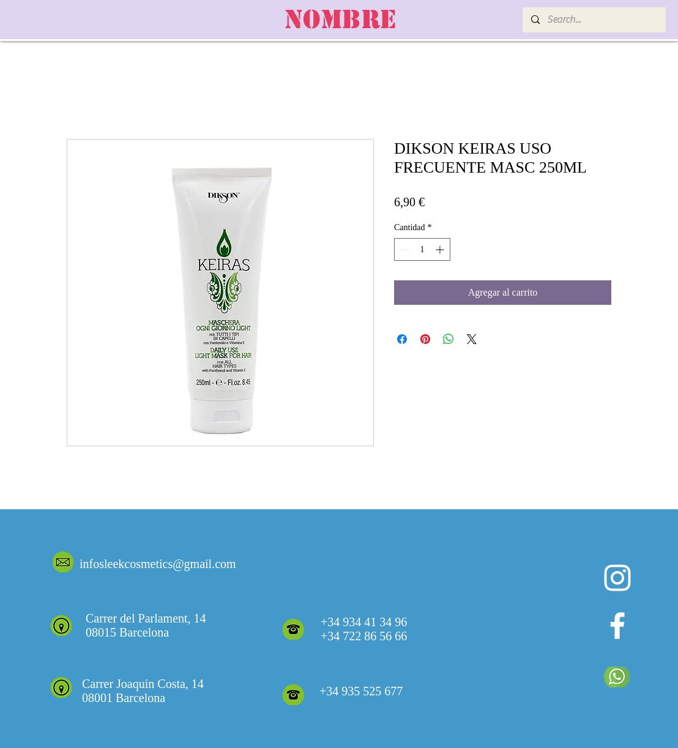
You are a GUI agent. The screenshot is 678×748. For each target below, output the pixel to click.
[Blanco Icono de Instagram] (617, 578)
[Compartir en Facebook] (402, 339)
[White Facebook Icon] (617, 625)
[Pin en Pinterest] (425, 339)
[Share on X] (471, 339)
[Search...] (593, 19)
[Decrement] (403, 249)
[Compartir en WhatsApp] (448, 339)
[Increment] (441, 249)
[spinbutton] (422, 249)
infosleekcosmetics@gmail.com (158, 563)
